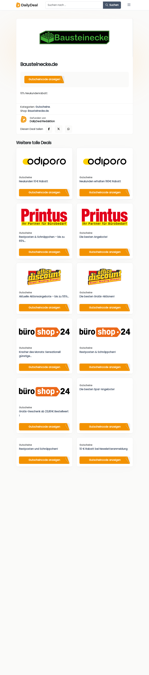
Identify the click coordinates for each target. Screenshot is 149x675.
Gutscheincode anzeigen (44, 79)
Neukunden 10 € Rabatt (33, 181)
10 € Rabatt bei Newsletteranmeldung (103, 449)
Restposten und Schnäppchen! (38, 449)
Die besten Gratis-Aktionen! (96, 296)
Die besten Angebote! (93, 237)
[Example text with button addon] (74, 5)
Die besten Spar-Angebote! (96, 389)
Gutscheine (42, 107)
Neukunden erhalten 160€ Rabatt (100, 181)
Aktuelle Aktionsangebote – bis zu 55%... (44, 296)
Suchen (112, 5)
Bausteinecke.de (38, 111)
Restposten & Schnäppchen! (97, 352)
